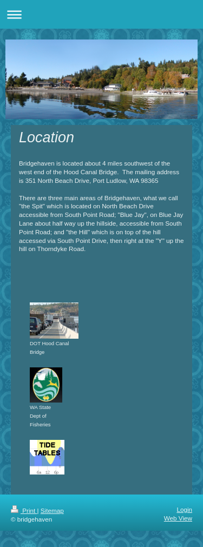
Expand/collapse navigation (101, 14)
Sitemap (52, 510)
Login (184, 509)
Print (24, 510)
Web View (178, 518)
